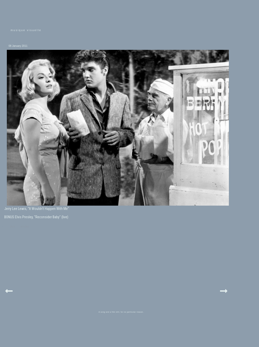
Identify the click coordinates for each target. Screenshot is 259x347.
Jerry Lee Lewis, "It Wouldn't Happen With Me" (36, 209)
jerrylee (25, 226)
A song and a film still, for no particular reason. (121, 312)
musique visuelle (26, 30)
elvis (12, 226)
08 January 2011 (18, 46)
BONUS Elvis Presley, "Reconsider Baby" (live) (36, 217)
